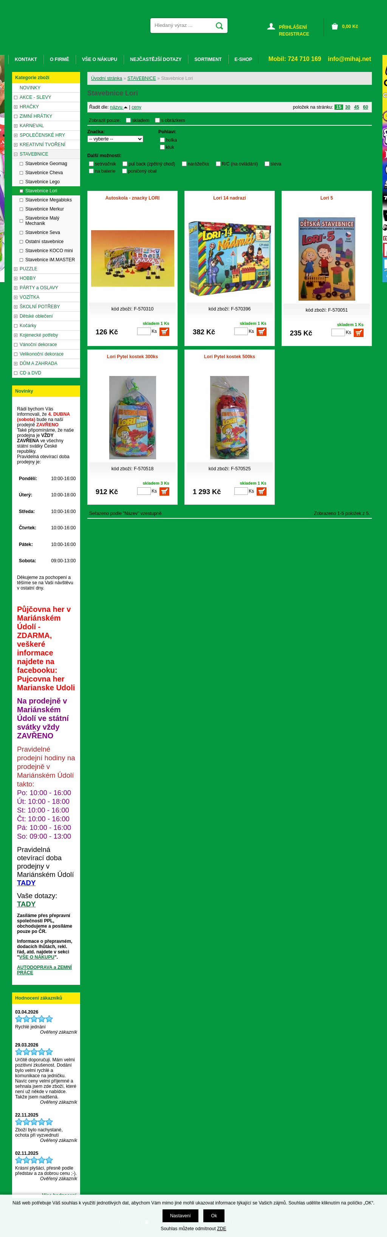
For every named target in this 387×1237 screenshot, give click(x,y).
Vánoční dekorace (38, 344)
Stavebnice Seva (42, 232)
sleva (276, 164)
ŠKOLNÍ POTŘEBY (40, 306)
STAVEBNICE (141, 78)
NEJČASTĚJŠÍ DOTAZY (155, 59)
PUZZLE (28, 268)
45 (356, 107)
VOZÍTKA (29, 297)
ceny (136, 107)
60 (365, 107)
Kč (350, 26)
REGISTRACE (294, 34)
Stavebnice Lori (41, 190)
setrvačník (105, 164)
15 (339, 107)
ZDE (221, 1228)
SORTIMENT (207, 59)
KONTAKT (26, 59)
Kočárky (28, 325)
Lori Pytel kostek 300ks (132, 356)
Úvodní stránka (106, 78)
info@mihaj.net (349, 59)
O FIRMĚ (59, 59)
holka (171, 140)
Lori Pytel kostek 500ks (229, 356)
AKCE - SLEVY (35, 97)
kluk (170, 147)
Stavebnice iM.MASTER (50, 259)
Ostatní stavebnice (44, 241)
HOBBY (28, 278)
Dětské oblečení (36, 316)
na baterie (105, 171)
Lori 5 (326, 198)
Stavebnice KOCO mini (49, 250)
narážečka (198, 164)
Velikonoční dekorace (41, 354)
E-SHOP (243, 59)
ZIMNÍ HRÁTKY (36, 116)
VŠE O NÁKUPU (36, 957)
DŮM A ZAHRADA (38, 363)
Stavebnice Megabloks (48, 200)
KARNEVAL (32, 125)
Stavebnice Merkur (44, 209)
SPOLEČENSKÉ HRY (42, 135)
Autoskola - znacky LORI (132, 198)
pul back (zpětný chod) (151, 164)
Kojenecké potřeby (39, 335)
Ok (214, 1215)
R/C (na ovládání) (240, 164)
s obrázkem (173, 120)
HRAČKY (29, 106)
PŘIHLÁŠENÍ (293, 27)
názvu (119, 107)
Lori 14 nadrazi (229, 198)
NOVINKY (30, 87)
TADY (26, 904)
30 (347, 107)
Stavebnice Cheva (44, 172)
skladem (142, 120)
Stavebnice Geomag (46, 163)
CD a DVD (30, 373)
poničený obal (142, 171)
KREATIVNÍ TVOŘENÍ (42, 144)
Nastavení (180, 1215)
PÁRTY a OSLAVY (39, 287)
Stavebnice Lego (42, 181)
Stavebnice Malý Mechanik (42, 220)
